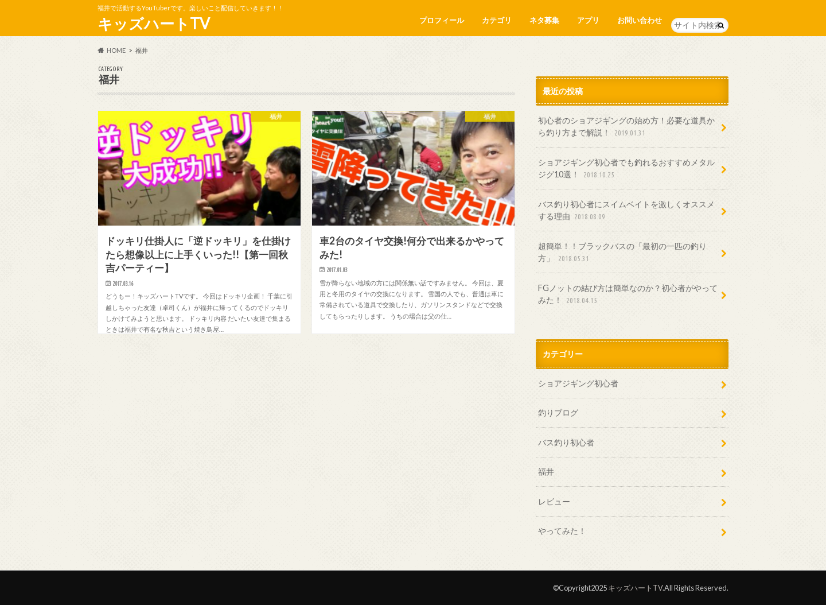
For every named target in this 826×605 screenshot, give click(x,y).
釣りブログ (558, 412)
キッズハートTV (154, 23)
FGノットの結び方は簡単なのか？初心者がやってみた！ (628, 295)
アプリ (588, 20)
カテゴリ (497, 20)
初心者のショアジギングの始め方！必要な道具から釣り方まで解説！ (626, 127)
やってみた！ (562, 531)
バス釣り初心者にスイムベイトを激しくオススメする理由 (626, 211)
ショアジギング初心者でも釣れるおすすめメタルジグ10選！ (626, 169)
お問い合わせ (639, 20)
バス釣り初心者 (566, 442)
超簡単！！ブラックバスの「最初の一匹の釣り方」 (622, 253)
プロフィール (441, 20)
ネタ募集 (544, 20)
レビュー (554, 501)
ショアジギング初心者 (578, 383)
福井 (546, 471)
